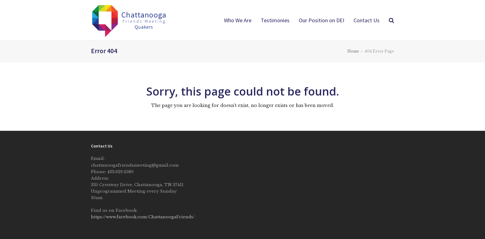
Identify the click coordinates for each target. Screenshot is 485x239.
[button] (391, 20)
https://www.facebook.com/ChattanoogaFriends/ (143, 217)
